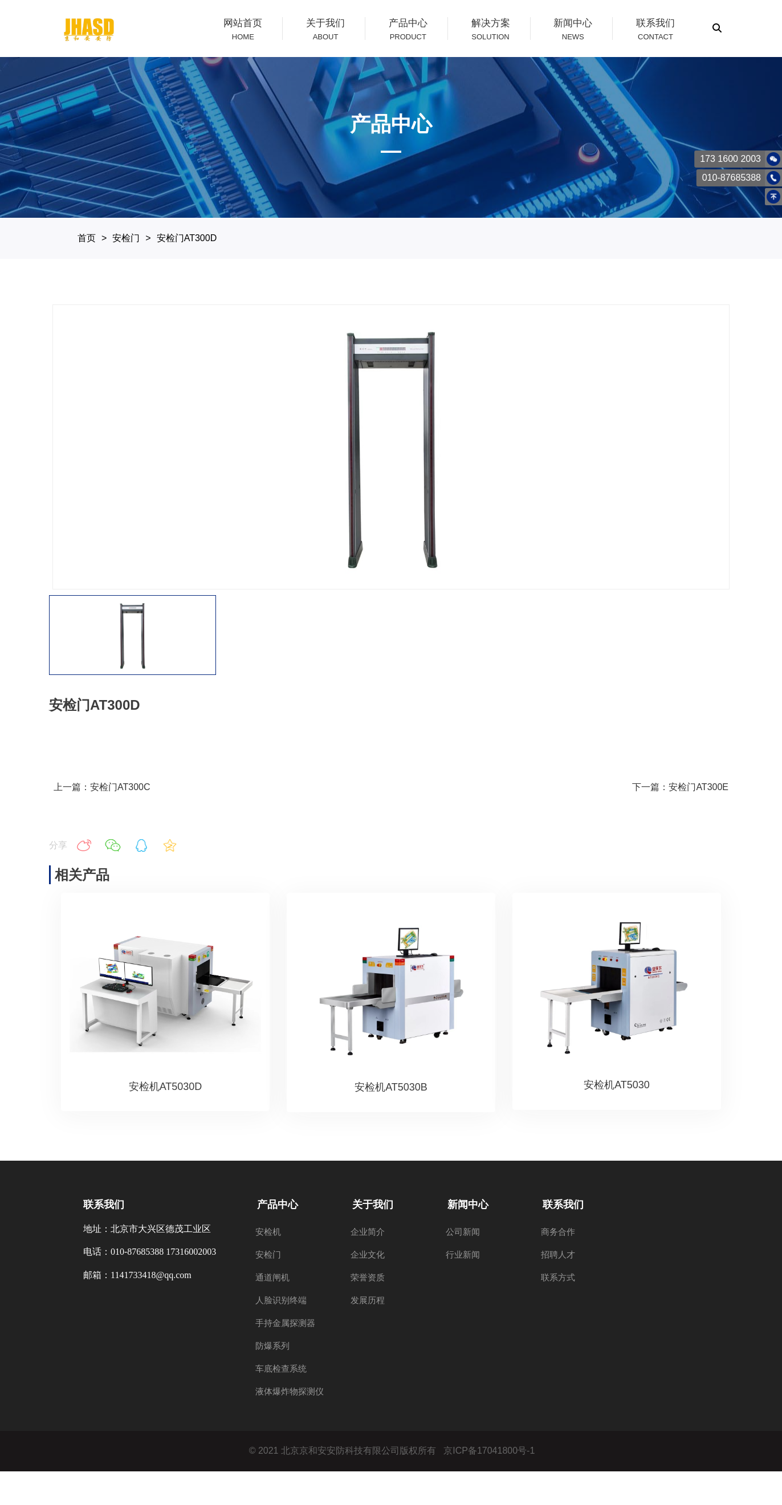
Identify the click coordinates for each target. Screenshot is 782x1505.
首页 (87, 238)
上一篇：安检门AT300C (102, 787)
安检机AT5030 (617, 1085)
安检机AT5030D (165, 1086)
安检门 (126, 238)
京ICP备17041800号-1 (489, 1450)
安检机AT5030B (391, 1087)
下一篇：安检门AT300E (680, 787)
